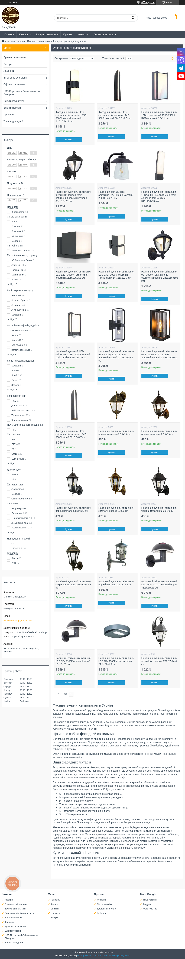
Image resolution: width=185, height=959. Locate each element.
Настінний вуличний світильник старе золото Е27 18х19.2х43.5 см (73, 584)
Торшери (9, 922)
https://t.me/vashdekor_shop (31, 632)
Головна (9, 34)
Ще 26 (13, 319)
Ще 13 (13, 389)
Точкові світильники (15, 908)
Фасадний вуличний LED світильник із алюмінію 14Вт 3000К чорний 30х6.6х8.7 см (114, 115)
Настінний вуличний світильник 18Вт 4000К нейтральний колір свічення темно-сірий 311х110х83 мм (159, 196)
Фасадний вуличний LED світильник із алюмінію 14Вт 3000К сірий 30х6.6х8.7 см (71, 434)
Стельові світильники (16, 904)
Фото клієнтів (150, 908)
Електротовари (12, 107)
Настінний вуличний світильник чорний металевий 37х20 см (73, 509)
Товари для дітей (13, 121)
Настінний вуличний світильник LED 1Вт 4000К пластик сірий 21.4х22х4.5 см (116, 661)
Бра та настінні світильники (19, 913)
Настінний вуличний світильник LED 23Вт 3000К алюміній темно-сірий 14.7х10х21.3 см (116, 274)
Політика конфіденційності (117, 955)
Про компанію (104, 904)
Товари (55, 904)
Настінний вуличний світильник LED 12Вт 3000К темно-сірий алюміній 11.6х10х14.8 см (73, 274)
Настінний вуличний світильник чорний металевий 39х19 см (159, 509)
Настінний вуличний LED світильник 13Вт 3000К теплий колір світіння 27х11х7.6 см (73, 354)
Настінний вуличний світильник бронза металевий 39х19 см (116, 433)
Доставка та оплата (105, 34)
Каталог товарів (16, 41)
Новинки (55, 913)
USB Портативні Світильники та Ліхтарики (22, 93)
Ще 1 (13, 463)
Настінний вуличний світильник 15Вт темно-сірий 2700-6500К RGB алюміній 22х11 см (159, 115)
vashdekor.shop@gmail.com (18, 620)
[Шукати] (133, 17)
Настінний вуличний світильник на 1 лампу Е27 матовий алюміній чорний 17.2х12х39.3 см (116, 356)
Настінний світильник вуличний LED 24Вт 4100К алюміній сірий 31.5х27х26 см (159, 584)
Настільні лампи (13, 917)
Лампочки (9, 70)
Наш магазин (150, 899)
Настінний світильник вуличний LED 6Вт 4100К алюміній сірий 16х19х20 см (73, 661)
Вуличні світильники (38, 41)
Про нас (67, 34)
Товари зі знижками (47, 34)
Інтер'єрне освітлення (16, 77)
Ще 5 (13, 354)
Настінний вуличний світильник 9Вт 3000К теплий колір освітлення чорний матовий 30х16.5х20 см (73, 196)
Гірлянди (9, 114)
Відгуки (55, 917)
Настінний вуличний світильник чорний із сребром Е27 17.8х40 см (159, 661)
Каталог (23, 34)
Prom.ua (109, 952)
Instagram (102, 913)
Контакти (83, 34)
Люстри (8, 64)
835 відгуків (148, 2)
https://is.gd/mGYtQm (23, 636)
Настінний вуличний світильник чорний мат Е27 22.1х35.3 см (116, 583)
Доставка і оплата (106, 908)
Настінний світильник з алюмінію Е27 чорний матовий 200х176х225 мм (115, 194)
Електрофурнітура (14, 101)
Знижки (55, 908)
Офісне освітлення (14, 84)
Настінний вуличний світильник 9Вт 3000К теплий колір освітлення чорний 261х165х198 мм (159, 276)
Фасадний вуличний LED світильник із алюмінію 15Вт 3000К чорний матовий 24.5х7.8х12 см (71, 117)
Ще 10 (13, 284)
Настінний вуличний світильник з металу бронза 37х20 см (116, 509)
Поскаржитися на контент (89, 955)
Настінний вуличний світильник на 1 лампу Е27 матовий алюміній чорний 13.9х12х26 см (159, 354)
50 (65, 694)
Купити (68, 139)
